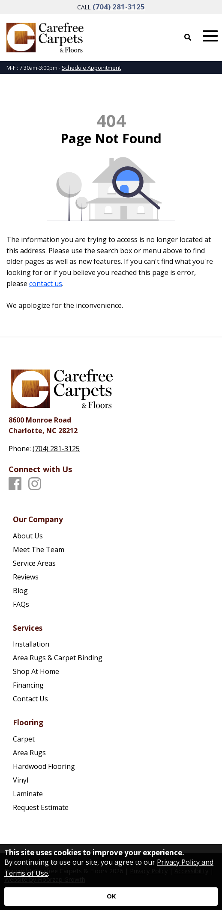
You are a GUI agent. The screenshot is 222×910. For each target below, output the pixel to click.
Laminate (28, 793)
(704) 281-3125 (119, 7)
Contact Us (30, 698)
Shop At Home (36, 671)
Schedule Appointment (91, 67)
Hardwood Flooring (44, 766)
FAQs (21, 604)
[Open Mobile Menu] (210, 36)
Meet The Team (38, 549)
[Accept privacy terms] (111, 896)
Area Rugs (29, 752)
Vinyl (20, 780)
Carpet (24, 739)
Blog (20, 590)
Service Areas (34, 563)
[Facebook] (15, 484)
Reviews (26, 576)
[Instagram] (34, 484)
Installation (31, 644)
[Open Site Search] (187, 37)
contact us (45, 283)
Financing (28, 685)
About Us (28, 535)
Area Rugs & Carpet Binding (57, 657)
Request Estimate (41, 807)
